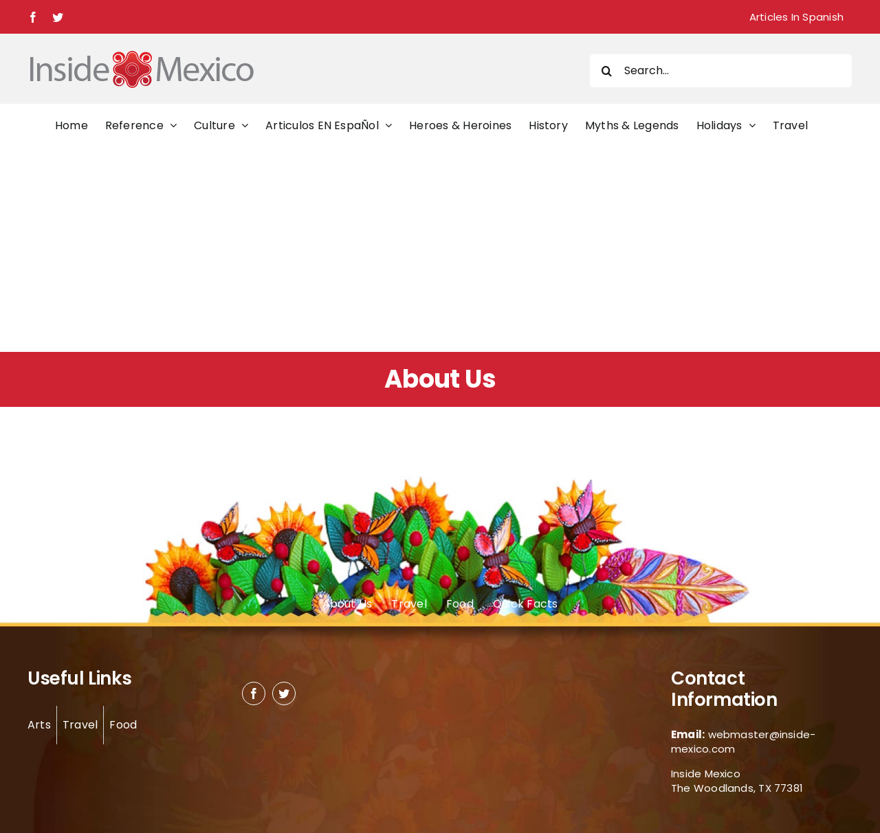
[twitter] (284, 693)
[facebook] (253, 693)
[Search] (606, 71)
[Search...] (720, 71)
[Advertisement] (440, 249)
